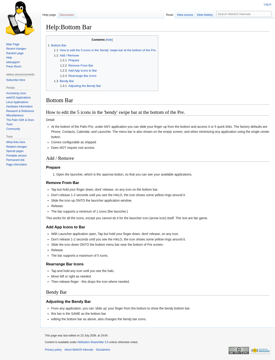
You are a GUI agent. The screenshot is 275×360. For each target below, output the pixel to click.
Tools (9, 124)
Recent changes (16, 48)
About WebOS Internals (78, 349)
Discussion (67, 14)
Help (9, 57)
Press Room (13, 66)
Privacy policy (53, 349)
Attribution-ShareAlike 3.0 (92, 342)
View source (185, 14)
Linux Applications (17, 102)
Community (13, 129)
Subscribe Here (15, 80)
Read (169, 14)
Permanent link (15, 160)
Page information (16, 164)
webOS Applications (18, 97)
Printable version (16, 155)
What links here (15, 142)
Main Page (12, 44)
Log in (267, 4)
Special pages (14, 151)
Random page (14, 53)
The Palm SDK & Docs (20, 120)
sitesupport (13, 62)
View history (205, 14)
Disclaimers (103, 349)
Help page (49, 14)
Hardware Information (19, 106)
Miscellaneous (15, 115)
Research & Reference (20, 111)
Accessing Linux (16, 93)
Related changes (16, 146)
